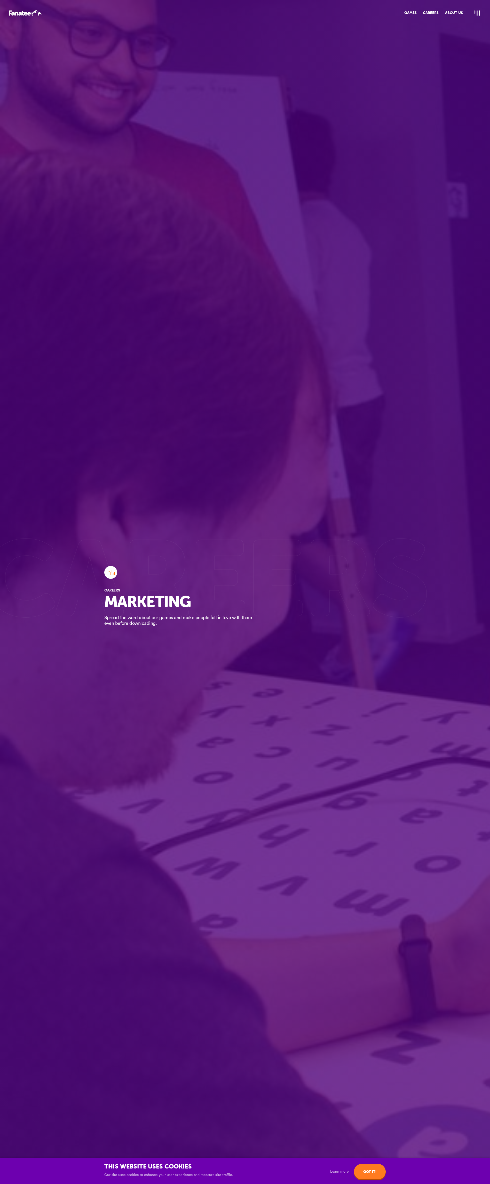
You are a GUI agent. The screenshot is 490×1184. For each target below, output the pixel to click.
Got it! (369, 1172)
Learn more (339, 1171)
